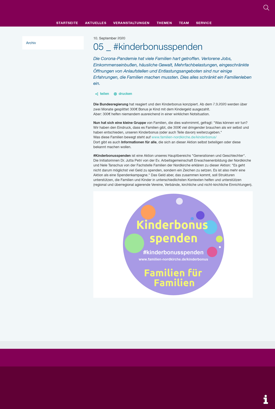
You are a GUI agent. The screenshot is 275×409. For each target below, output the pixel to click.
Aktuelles (95, 23)
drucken (125, 94)
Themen (164, 23)
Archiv (31, 43)
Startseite (67, 23)
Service (204, 23)
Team (184, 23)
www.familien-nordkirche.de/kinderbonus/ (184, 137)
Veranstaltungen (131, 23)
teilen (104, 94)
